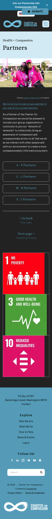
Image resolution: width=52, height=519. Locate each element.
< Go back (26, 218)
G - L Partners (26, 177)
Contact (26, 404)
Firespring (31, 488)
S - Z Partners (26, 199)
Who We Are (26, 421)
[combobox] (22, 472)
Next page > (26, 234)
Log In (26, 442)
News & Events (26, 437)
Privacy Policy (15, 492)
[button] (47, 5)
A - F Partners (26, 165)
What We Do (26, 426)
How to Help (26, 432)
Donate (35, 11)
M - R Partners (26, 188)
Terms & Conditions (35, 492)
